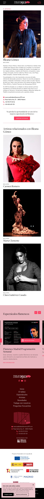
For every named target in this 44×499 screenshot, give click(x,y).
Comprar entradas (22, 118)
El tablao (22, 392)
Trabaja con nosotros (22, 403)
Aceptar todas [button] (8, 494)
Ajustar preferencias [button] (21, 494)
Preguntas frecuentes (22, 406)
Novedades (22, 400)
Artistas (22, 397)
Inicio (22, 389)
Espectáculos (22, 394)
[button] (39, 312)
